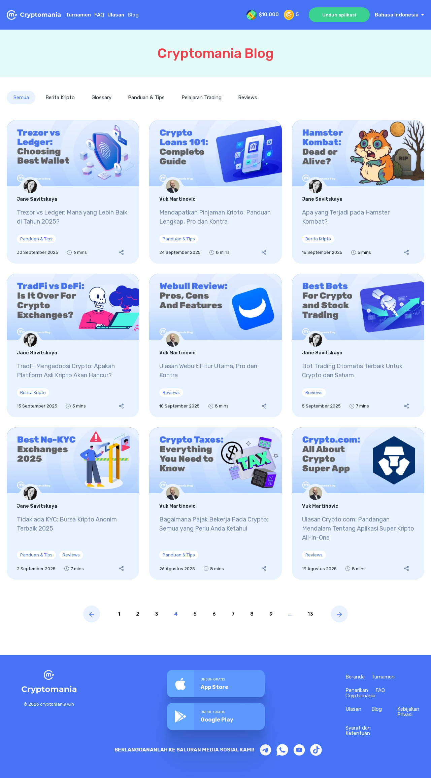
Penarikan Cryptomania (360, 693)
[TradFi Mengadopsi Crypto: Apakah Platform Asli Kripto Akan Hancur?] (73, 346)
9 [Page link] (274, 614)
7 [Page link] (234, 614)
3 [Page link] (153, 614)
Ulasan (115, 14)
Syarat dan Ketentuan (358, 731)
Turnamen (78, 14)
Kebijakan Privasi (408, 712)
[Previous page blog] (85, 614)
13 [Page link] (316, 614)
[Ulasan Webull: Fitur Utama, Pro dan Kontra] (215, 346)
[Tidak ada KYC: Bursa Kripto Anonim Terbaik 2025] (73, 503)
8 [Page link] (254, 614)
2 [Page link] (133, 614)
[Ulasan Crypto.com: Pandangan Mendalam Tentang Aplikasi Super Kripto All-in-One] (358, 503)
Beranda (355, 677)
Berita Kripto (60, 97)
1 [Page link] (113, 614)
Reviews (248, 97)
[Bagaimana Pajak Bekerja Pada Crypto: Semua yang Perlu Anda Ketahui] (215, 503)
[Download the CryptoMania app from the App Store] (216, 683)
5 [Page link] (194, 614)
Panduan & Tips (147, 97)
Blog (376, 709)
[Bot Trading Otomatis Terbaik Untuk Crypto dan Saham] (358, 346)
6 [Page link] (214, 614)
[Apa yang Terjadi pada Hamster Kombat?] (358, 192)
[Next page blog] (345, 614)
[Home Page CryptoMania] (34, 15)
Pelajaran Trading (202, 97)
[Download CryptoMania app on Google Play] (216, 715)
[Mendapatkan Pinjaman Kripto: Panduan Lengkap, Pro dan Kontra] (215, 192)
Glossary (102, 97)
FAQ (99, 14)
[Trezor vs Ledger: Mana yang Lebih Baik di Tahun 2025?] (73, 192)
